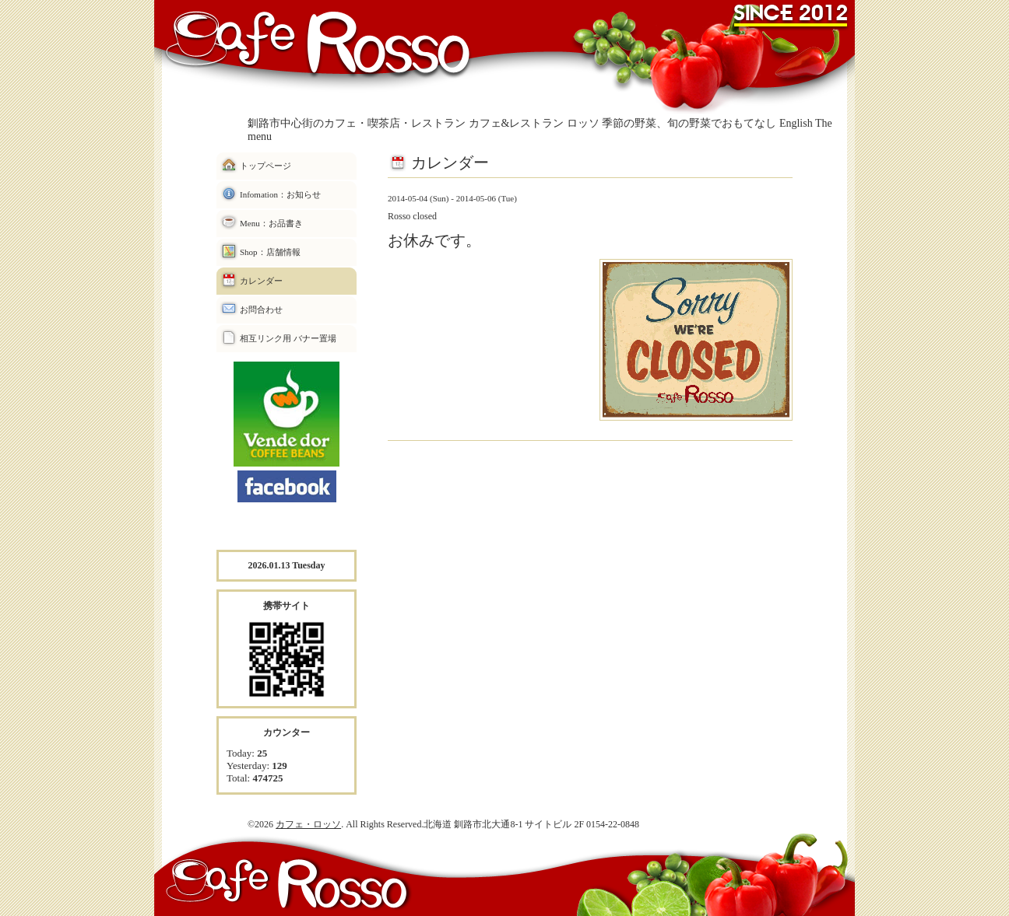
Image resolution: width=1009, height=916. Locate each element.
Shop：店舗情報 (270, 252)
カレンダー (261, 280)
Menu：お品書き (271, 223)
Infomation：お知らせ (280, 194)
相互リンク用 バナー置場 (288, 338)
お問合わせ (261, 309)
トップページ (265, 165)
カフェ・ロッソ (308, 824)
